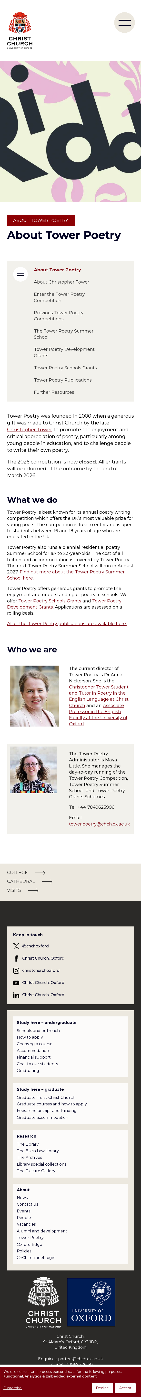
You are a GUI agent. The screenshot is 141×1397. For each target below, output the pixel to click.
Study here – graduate (40, 1089)
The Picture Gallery (36, 1171)
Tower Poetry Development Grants (64, 352)
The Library (28, 1144)
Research (26, 1136)
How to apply (30, 1037)
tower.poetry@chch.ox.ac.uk (99, 824)
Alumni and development (42, 1231)
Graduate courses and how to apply (52, 1104)
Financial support (34, 1057)
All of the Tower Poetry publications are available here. (67, 623)
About (23, 1190)
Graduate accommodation (42, 1117)
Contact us (27, 1204)
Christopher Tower (29, 430)
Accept (125, 1388)
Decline (102, 1388)
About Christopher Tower (61, 282)
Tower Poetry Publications (63, 380)
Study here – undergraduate (47, 1022)
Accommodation (33, 1050)
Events (23, 1211)
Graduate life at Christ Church (46, 1097)
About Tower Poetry (57, 270)
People (24, 1217)
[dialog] (70, 1382)
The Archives (29, 1157)
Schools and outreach (38, 1030)
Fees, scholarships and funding (47, 1110)
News (22, 1197)
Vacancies (26, 1224)
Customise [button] (12, 1388)
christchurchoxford (41, 970)
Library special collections (41, 1164)
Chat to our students (37, 1064)
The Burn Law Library (38, 1151)
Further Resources (54, 392)
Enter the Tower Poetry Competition (59, 297)
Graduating (28, 1070)
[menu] (124, 22)
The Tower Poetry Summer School (63, 334)
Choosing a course (34, 1044)
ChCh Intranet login (36, 1257)
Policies (24, 1251)
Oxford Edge (29, 1244)
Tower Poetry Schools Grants (49, 601)
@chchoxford (35, 946)
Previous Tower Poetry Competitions (58, 316)
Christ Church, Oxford (43, 958)
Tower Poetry (30, 1237)
